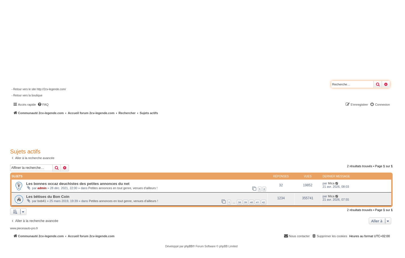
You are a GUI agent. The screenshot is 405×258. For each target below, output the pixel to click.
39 (245, 202)
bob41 (41, 201)
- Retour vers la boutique (27, 95)
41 (257, 202)
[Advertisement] (150, 130)
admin (41, 188)
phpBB (188, 246)
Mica (331, 183)
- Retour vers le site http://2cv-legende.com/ (39, 89)
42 (263, 202)
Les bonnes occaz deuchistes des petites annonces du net (77, 184)
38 (239, 202)
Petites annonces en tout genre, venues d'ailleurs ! (123, 188)
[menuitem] (43, 104)
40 (251, 202)
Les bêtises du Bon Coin (47, 196)
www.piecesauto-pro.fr (24, 228)
